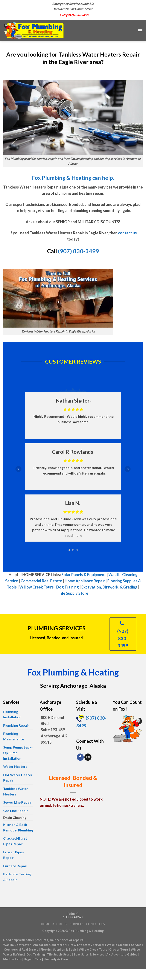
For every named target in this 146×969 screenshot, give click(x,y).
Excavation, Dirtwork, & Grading (109, 587)
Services (76, 924)
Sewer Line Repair (17, 802)
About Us (59, 924)
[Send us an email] (87, 757)
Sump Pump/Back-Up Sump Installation (18, 752)
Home (45, 924)
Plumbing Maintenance (13, 736)
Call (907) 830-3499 (74, 15)
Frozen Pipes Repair (13, 855)
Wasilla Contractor (17, 945)
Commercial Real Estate (41, 580)
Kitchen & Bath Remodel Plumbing (18, 827)
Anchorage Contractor (49, 945)
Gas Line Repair (15, 811)
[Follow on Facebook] (80, 757)
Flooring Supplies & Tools (58, 949)
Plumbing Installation (12, 714)
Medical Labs (12, 959)
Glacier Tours (119, 949)
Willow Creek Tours (36, 587)
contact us (127, 233)
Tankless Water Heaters (15, 791)
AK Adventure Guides (121, 954)
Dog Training (67, 587)
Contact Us (95, 924)
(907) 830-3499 (78, 251)
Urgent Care (32, 959)
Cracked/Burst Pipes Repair (15, 841)
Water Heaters (15, 766)
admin (73, 913)
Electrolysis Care (56, 959)
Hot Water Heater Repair (17, 777)
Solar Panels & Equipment (83, 574)
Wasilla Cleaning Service (124, 945)
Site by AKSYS (73, 917)
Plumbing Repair (16, 725)
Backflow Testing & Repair (17, 877)
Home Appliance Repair (85, 580)
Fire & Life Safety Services (86, 945)
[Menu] (140, 30)
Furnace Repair (15, 866)
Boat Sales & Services (88, 954)
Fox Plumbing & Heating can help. (73, 177)
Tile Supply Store (73, 593)
